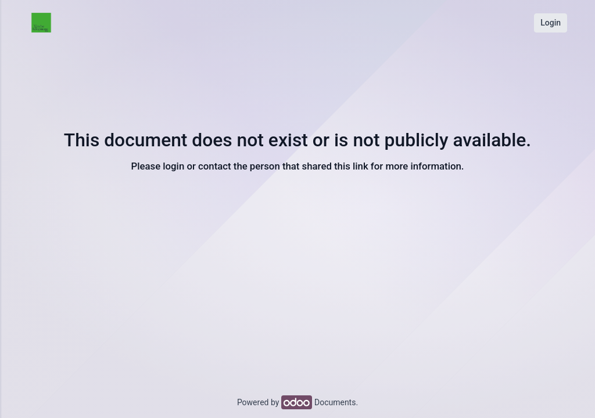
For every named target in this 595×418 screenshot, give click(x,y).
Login (550, 22)
